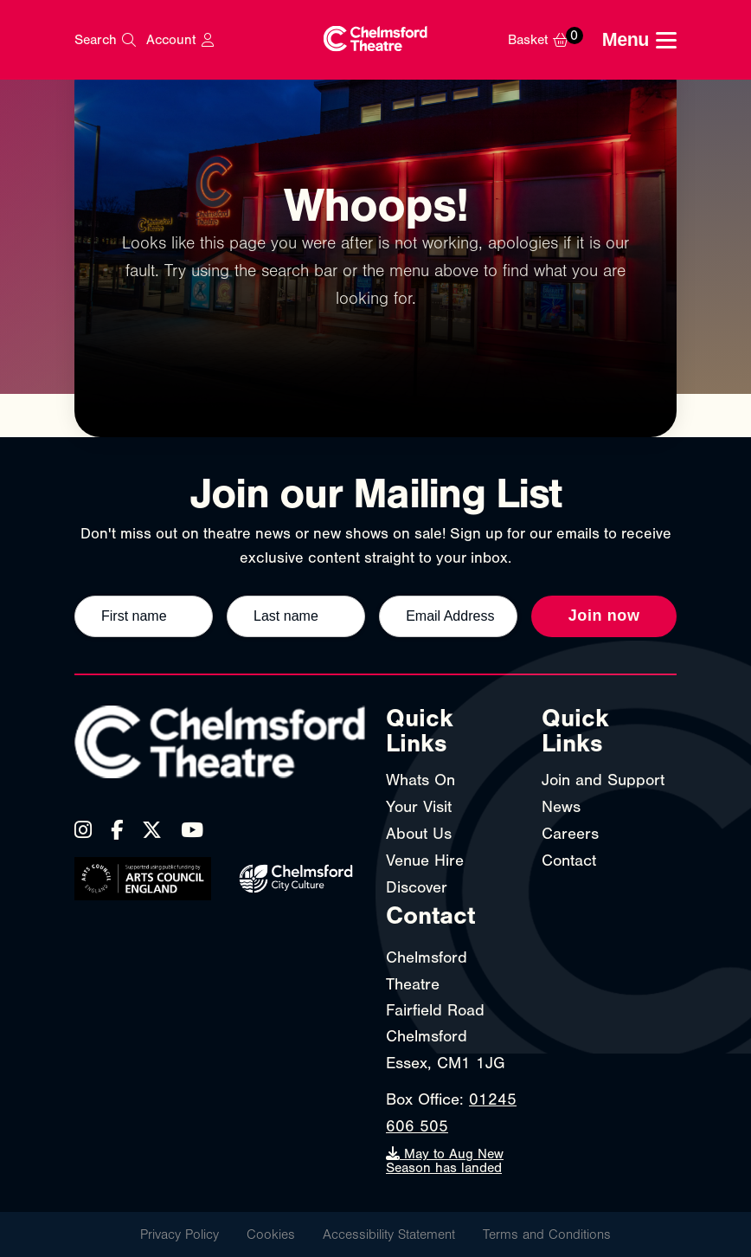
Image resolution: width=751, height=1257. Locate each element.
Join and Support (603, 780)
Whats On (420, 780)
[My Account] (179, 40)
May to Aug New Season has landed (445, 1161)
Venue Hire (425, 860)
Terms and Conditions (547, 1234)
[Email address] (448, 616)
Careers (570, 833)
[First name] (143, 616)
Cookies (271, 1234)
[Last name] (296, 616)
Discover (416, 887)
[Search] (105, 40)
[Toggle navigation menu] (639, 40)
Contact (569, 860)
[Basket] (550, 39)
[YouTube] (192, 830)
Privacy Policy (179, 1234)
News (561, 806)
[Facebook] (117, 830)
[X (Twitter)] (152, 830)
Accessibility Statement (389, 1234)
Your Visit (419, 806)
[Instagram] (83, 830)
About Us (419, 833)
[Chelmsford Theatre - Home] (375, 40)
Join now (604, 615)
